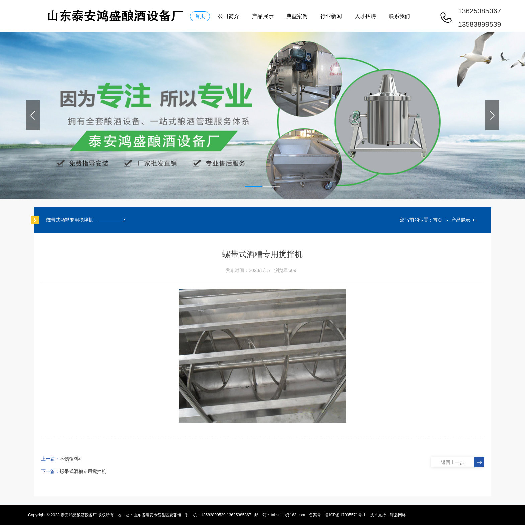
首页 (200, 16)
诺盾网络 (398, 515)
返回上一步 (452, 462)
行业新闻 (331, 16)
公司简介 (228, 16)
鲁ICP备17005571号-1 (345, 515)
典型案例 (297, 16)
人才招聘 (365, 16)
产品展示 (263, 16)
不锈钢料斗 (71, 458)
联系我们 (399, 16)
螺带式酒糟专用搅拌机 (83, 471)
